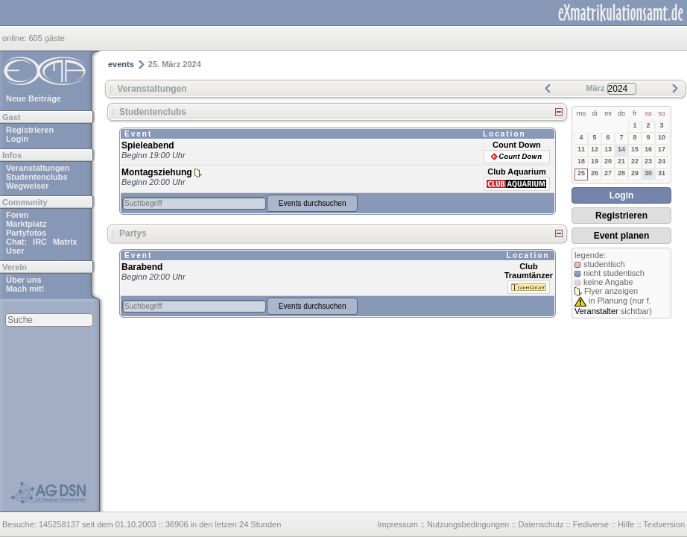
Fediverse (591, 524)
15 (635, 149)
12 (594, 149)
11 (581, 149)
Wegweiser (27, 185)
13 (608, 149)
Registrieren (30, 129)
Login (17, 138)
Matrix (65, 241)
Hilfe (626, 524)
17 (661, 149)
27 (608, 173)
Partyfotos (26, 232)
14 (621, 149)
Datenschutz (540, 524)
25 (581, 173)
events (121, 64)
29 (635, 173)
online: (15, 38)
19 (594, 161)
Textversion (664, 524)
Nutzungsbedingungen (468, 524)
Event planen (622, 235)
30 (648, 173)
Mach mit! (25, 288)
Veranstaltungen (38, 167)
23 (648, 161)
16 (648, 149)
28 (621, 173)
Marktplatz (26, 223)
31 (661, 173)
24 (661, 161)
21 (621, 161)
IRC (40, 241)
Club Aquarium (516, 171)
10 (661, 137)
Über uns (24, 279)
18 (581, 161)
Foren (17, 214)
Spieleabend (147, 145)
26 (594, 173)
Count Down (517, 144)
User (15, 250)
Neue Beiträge (33, 98)
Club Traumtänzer (528, 271)
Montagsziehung (156, 172)
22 (635, 161)
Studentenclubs (37, 176)
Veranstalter (596, 311)
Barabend (141, 267)
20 (608, 161)
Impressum (397, 524)
